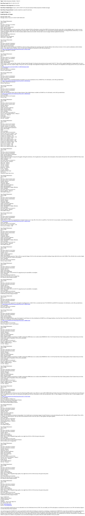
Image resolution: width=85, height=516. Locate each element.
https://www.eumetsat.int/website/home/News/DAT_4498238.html (16, 93)
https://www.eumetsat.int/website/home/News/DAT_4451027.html (16, 49)
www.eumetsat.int (8, 505)
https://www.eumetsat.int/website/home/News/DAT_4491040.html (16, 80)
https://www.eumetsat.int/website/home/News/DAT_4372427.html (16, 396)
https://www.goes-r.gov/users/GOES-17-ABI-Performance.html (15, 66)
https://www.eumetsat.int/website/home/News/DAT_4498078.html (16, 221)
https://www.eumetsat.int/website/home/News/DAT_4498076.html (16, 304)
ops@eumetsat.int (7, 504)
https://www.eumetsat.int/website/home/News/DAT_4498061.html (16, 320)
